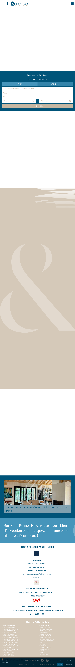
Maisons (42, 652)
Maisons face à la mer (10, 632)
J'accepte (59, 664)
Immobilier (42, 651)
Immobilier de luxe (7, 651)
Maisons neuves (44, 649)
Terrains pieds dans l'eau (11, 641)
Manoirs (42, 642)
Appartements (44, 654)
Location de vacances (8, 656)
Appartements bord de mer (11, 629)
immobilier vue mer (44, 626)
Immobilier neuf (43, 646)
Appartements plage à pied (11, 649)
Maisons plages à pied (10, 647)
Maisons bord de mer (9, 627)
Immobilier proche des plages (10, 646)
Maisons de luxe (8, 654)
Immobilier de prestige (45, 636)
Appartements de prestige (47, 639)
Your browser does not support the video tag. (37, 38)
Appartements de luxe (10, 652)
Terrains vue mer (45, 631)
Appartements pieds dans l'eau (12, 639)
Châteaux (42, 644)
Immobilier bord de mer (9, 626)
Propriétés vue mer (45, 634)
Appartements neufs (45, 647)
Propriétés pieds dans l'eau (11, 642)
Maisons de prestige (45, 637)
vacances (55, 84)
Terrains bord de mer (10, 631)
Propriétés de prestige (46, 641)
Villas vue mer (44, 632)
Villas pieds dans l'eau (10, 644)
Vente (20, 84)
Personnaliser (68, 664)
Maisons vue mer (45, 627)
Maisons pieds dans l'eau (11, 637)
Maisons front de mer (10, 634)
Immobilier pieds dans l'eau (10, 636)
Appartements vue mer (46, 629)
